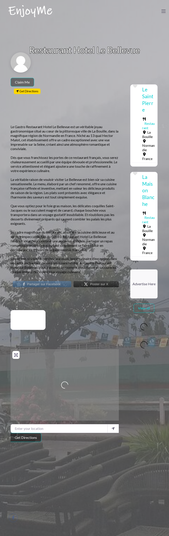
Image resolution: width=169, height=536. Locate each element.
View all (144, 308)
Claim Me (22, 82)
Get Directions (26, 437)
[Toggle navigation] (163, 11)
